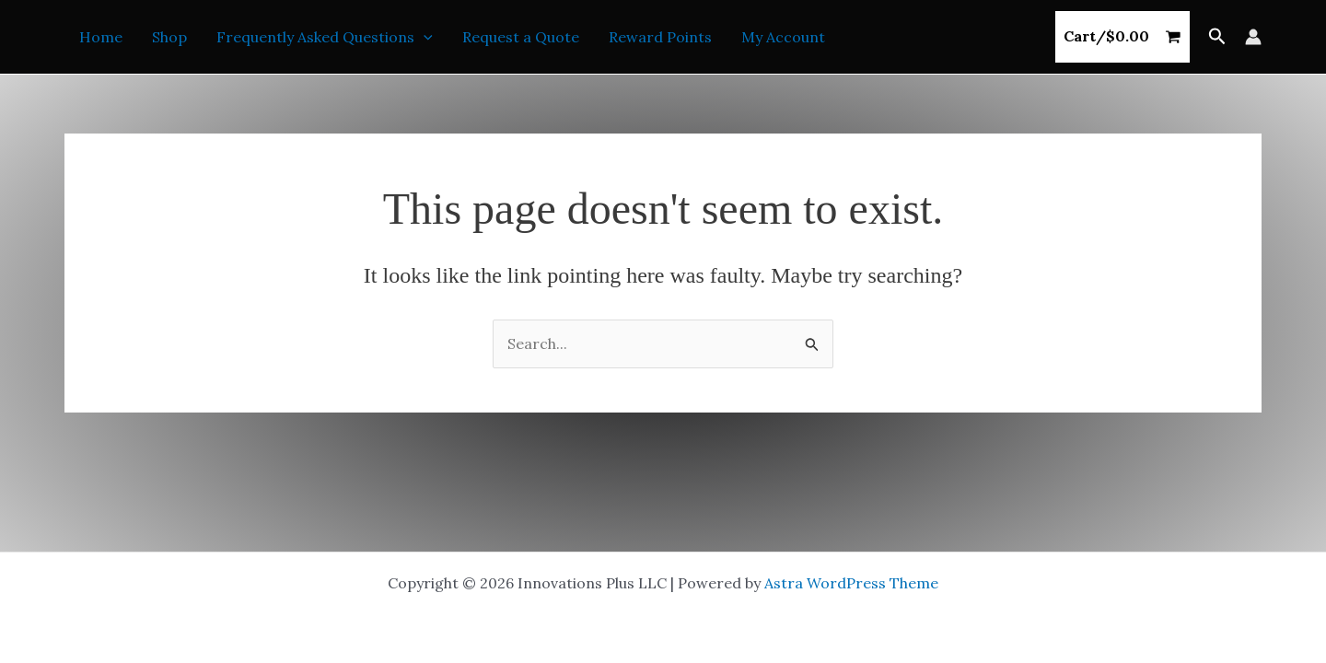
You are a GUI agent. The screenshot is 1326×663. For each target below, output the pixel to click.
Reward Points (660, 37)
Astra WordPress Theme (851, 583)
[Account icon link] (1253, 37)
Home (100, 37)
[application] (423, 37)
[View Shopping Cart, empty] (1122, 37)
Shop (169, 37)
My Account (783, 37)
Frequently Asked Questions (324, 37)
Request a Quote (520, 37)
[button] (1217, 37)
